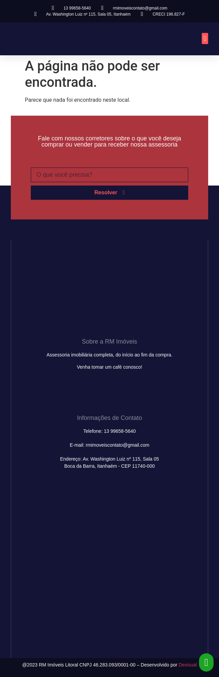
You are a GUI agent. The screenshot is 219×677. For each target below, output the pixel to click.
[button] (205, 38)
